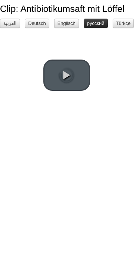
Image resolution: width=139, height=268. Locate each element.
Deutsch (37, 23)
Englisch (66, 23)
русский (96, 23)
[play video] (66, 75)
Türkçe (123, 23)
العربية (10, 23)
